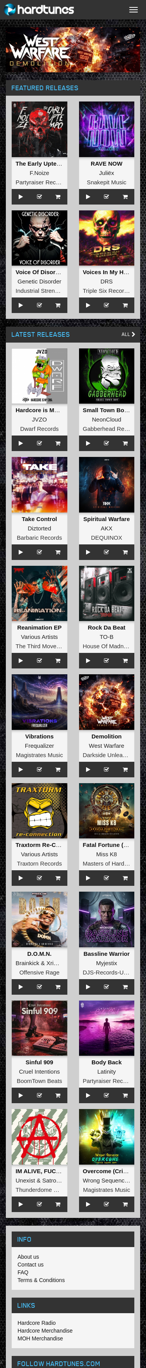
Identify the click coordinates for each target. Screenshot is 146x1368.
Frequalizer (39, 745)
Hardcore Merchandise (45, 1331)
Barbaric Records (39, 537)
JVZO (39, 419)
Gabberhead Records (111, 428)
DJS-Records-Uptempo (113, 972)
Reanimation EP (39, 627)
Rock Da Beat (106, 627)
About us (28, 1257)
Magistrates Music (39, 755)
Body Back (106, 1062)
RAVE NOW (106, 163)
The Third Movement (42, 646)
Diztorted (39, 528)
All (128, 334)
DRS (106, 281)
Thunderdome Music (42, 1189)
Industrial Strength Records (51, 290)
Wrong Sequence (105, 1180)
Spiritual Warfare (106, 519)
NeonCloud (106, 419)
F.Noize (39, 173)
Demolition (106, 736)
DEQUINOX (106, 537)
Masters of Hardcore (109, 863)
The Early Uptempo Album (52, 163)
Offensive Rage (39, 972)
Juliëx (106, 173)
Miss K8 (106, 854)
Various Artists (39, 636)
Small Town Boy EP (110, 410)
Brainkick (27, 963)
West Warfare (106, 745)
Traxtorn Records (39, 863)
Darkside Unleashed (109, 755)
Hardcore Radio (37, 1323)
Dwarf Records (39, 428)
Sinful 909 (39, 1062)
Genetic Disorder (40, 281)
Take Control (39, 519)
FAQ (23, 1272)
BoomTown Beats (39, 1081)
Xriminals (58, 963)
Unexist (25, 1180)
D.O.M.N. (39, 953)
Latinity (106, 1071)
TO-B (107, 636)
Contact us (31, 1264)
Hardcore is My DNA (44, 410)
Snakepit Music (107, 182)
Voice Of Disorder (40, 272)
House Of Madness (108, 646)
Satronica (54, 1180)
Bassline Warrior (106, 953)
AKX (107, 528)
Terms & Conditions (41, 1280)
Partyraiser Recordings (45, 182)
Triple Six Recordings (110, 290)
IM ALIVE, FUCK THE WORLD (56, 1171)
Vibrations (39, 736)
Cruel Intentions (39, 1071)
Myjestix (106, 963)
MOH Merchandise (40, 1338)
